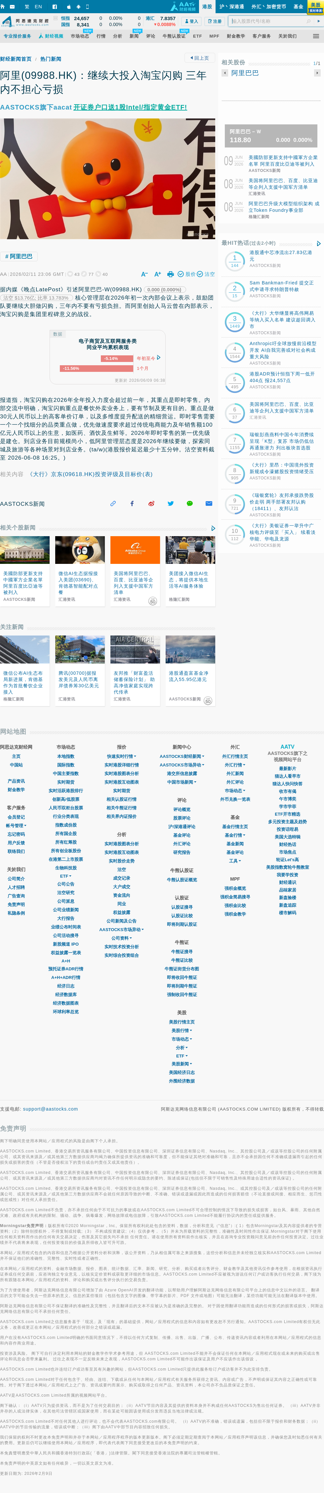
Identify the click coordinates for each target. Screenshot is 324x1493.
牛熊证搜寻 (182, 951)
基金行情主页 (235, 826)
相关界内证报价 (121, 816)
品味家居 (287, 890)
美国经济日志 (182, 1072)
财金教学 (16, 789)
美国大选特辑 (288, 836)
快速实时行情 (121, 756)
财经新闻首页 (16, 59)
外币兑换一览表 (235, 799)
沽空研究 (65, 892)
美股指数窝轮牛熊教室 (287, 867)
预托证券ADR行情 (65, 968)
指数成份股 (66, 825)
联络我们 (16, 851)
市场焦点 (287, 852)
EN (38, 6)
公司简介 (16, 878)
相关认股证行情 (121, 799)
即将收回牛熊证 (182, 977)
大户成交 (121, 886)
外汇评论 (181, 843)
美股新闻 (182, 1063)
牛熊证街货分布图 (182, 968)
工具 (235, 861)
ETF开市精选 (287, 814)
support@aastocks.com (50, 1109)
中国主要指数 (66, 773)
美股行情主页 (182, 1022)
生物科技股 (66, 867)
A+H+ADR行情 (65, 977)
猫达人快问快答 (287, 783)
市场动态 (182, 1039)
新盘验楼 (287, 897)
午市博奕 (287, 798)
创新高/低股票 (65, 799)
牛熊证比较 (182, 960)
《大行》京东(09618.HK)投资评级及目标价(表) (90, 474)
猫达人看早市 (288, 776)
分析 (182, 1047)
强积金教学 (235, 914)
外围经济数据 (182, 1081)
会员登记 (16, 817)
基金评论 (181, 835)
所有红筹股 (66, 842)
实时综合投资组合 (121, 955)
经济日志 (65, 986)
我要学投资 (287, 874)
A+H (65, 960)
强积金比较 (235, 905)
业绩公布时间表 (66, 927)
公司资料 (121, 938)
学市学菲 (287, 806)
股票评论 (181, 818)
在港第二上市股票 (66, 859)
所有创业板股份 (66, 850)
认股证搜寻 (182, 907)
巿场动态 (235, 790)
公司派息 (65, 901)
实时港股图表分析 (121, 773)
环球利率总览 (66, 1011)
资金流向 (121, 895)
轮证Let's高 (287, 859)
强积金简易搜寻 (235, 896)
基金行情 (235, 835)
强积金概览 (235, 888)
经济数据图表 (66, 1003)
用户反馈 (16, 842)
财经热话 (287, 844)
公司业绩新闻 (66, 909)
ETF (66, 876)
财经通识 (287, 882)
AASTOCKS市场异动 (121, 929)
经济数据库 (66, 994)
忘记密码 (16, 834)
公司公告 (65, 884)
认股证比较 (182, 915)
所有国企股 (66, 833)
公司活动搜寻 (66, 935)
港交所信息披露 (182, 773)
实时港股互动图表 (121, 782)
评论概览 (181, 809)
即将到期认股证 (182, 924)
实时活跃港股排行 (66, 790)
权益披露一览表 (66, 952)
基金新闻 (235, 843)
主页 (16, 756)
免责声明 (16, 904)
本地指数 (65, 756)
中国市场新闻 (181, 782)
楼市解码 (287, 912)
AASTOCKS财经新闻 (182, 756)
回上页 (199, 58)
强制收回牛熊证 (182, 994)
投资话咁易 (287, 829)
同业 (121, 903)
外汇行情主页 (235, 756)
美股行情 (182, 1030)
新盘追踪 (287, 905)
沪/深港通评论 (181, 826)
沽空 (121, 869)
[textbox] (276, 21)
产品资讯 (16, 781)
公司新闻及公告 (121, 921)
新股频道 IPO (66, 944)
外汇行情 (235, 765)
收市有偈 (287, 791)
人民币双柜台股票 (66, 807)
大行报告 (65, 918)
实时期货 (65, 782)
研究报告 (181, 852)
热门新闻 (50, 59)
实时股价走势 (122, 861)
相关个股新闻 (18, 528)
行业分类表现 (66, 816)
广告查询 (16, 895)
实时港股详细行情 (121, 765)
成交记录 (121, 878)
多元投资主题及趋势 (287, 821)
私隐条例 (16, 913)
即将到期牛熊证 (182, 986)
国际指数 (65, 765)
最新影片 (287, 768)
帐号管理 (16, 825)
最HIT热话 (249, 243)
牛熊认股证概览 (182, 879)
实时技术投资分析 (121, 946)
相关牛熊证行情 (121, 807)
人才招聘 (16, 887)
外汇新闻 (235, 773)
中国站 (16, 765)
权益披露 (121, 912)
